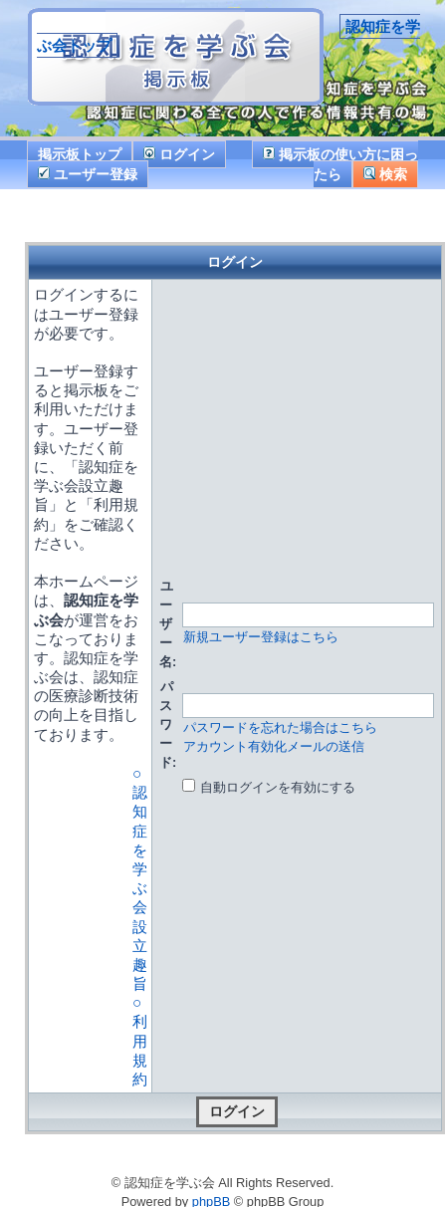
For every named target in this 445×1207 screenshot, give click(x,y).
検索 (385, 174)
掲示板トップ (79, 154)
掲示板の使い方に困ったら (340, 163)
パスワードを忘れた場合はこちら (280, 727)
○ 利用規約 (139, 1040)
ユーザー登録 (87, 174)
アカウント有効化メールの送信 (273, 746)
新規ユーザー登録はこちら (260, 636)
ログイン (179, 154)
